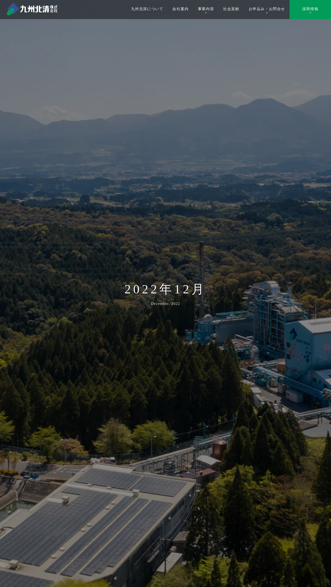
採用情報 (310, 10)
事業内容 (206, 10)
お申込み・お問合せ (267, 10)
